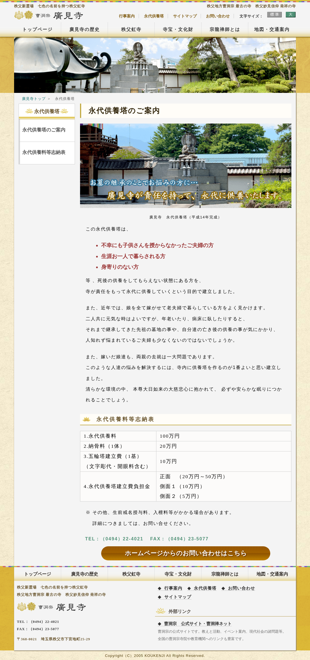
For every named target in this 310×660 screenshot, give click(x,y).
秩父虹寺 (131, 29)
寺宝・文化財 (178, 29)
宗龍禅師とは (225, 29)
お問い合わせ (218, 16)
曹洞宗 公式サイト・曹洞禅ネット (198, 623)
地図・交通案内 (272, 29)
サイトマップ (185, 16)
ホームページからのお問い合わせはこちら (186, 553)
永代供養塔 (154, 16)
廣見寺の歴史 (84, 29)
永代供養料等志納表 (43, 152)
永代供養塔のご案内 (43, 130)
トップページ (37, 29)
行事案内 (127, 16)
